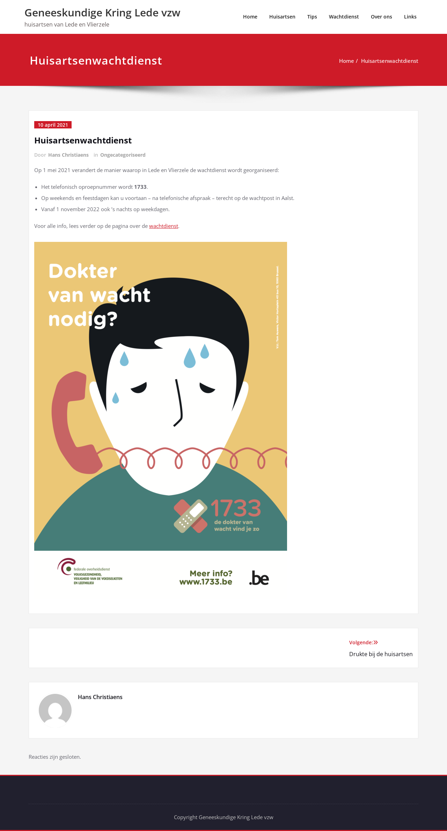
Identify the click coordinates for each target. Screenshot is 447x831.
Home (250, 16)
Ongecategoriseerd (123, 154)
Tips (312, 16)
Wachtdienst (344, 16)
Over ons (381, 16)
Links (410, 16)
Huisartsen (282, 16)
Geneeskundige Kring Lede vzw (102, 12)
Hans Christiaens (68, 154)
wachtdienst (163, 225)
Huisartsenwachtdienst (389, 60)
